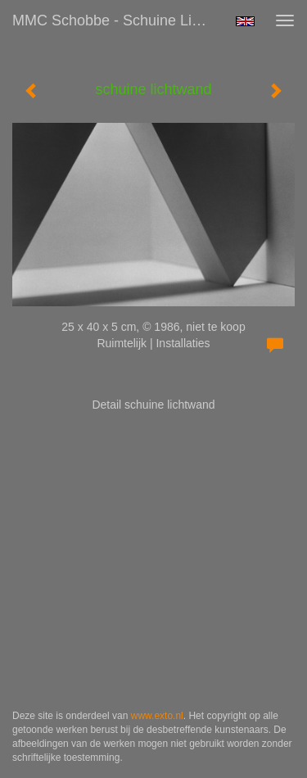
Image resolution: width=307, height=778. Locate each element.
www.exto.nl (157, 715)
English (245, 21)
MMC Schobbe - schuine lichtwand (117, 20)
